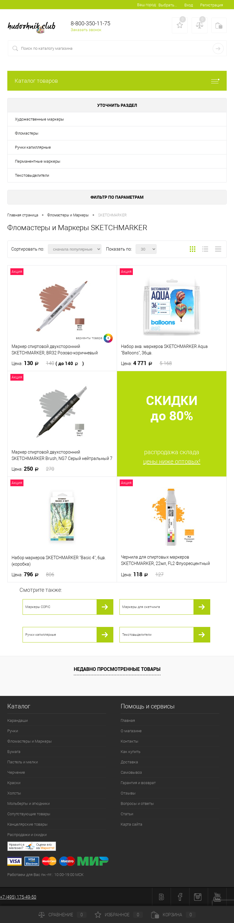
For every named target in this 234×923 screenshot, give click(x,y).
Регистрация (211, 5)
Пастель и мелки (22, 762)
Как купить (130, 751)
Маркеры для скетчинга (141, 607)
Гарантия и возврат (138, 782)
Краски (13, 782)
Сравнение (62, 914)
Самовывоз (131, 772)
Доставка (129, 762)
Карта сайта (131, 824)
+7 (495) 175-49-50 (18, 897)
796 (33, 574)
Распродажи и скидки (27, 834)
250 (33, 468)
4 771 (146, 363)
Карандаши (17, 720)
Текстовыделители (32, 175)
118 (142, 574)
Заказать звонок (86, 29)
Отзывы (128, 793)
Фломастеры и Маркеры (29, 741)
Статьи (127, 814)
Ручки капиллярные (33, 147)
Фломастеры (26, 133)
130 (48, 363)
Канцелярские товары (27, 824)
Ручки (12, 731)
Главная (128, 720)
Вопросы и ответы (137, 803)
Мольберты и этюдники (28, 803)
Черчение (16, 772)
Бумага (13, 751)
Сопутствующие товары (28, 814)
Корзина (173, 914)
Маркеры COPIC (37, 607)
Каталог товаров (117, 81)
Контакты (129, 741)
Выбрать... (167, 5)
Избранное (119, 914)
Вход (188, 5)
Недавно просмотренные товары (117, 669)
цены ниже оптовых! (171, 461)
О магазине (131, 731)
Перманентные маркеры (37, 161)
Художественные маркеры (39, 119)
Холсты (14, 793)
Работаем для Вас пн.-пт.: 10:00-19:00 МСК (45, 874)
